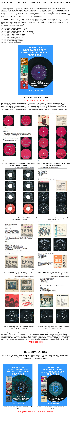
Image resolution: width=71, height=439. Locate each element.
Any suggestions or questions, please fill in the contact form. (35, 412)
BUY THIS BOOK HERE (35, 342)
